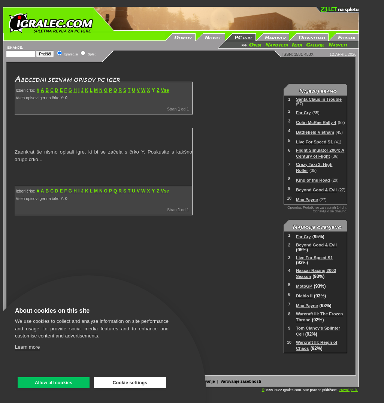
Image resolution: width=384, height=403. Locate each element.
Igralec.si (71, 54)
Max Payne (307, 199)
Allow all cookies (53, 382)
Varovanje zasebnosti (241, 381)
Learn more (27, 347)
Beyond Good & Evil (316, 190)
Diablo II (304, 296)
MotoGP (304, 286)
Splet (92, 54)
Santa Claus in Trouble (319, 99)
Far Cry (303, 112)
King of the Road (313, 180)
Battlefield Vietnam (315, 132)
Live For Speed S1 (314, 142)
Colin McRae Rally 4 (316, 122)
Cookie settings (130, 382)
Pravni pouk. (348, 390)
